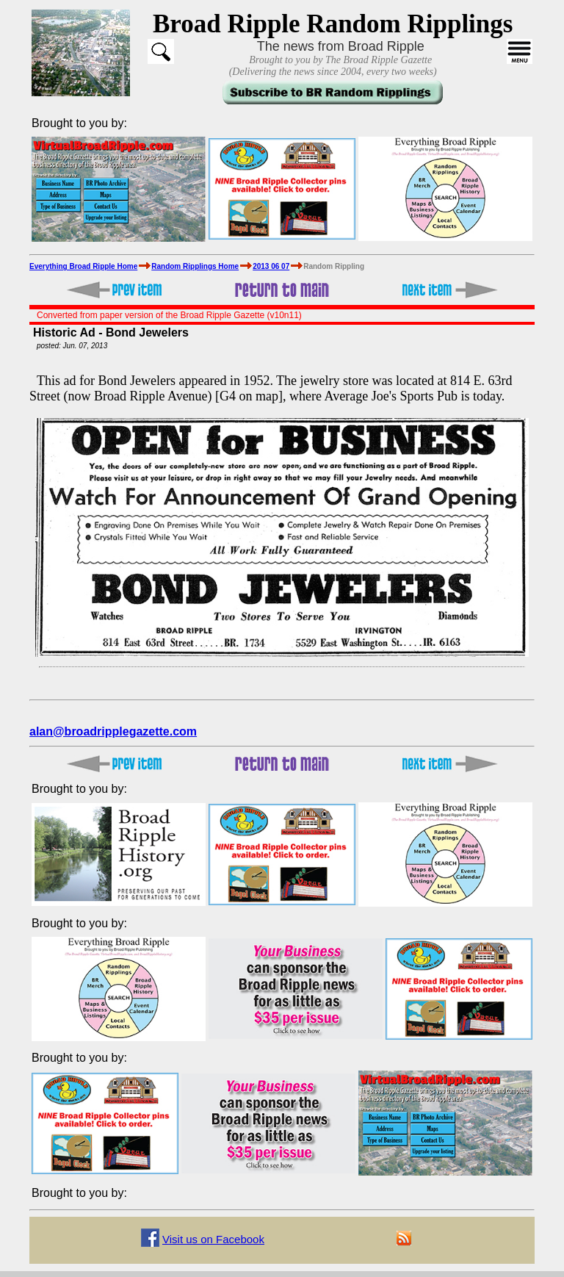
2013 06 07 (271, 266)
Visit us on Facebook (213, 1239)
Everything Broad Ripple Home (83, 266)
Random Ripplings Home (195, 266)
